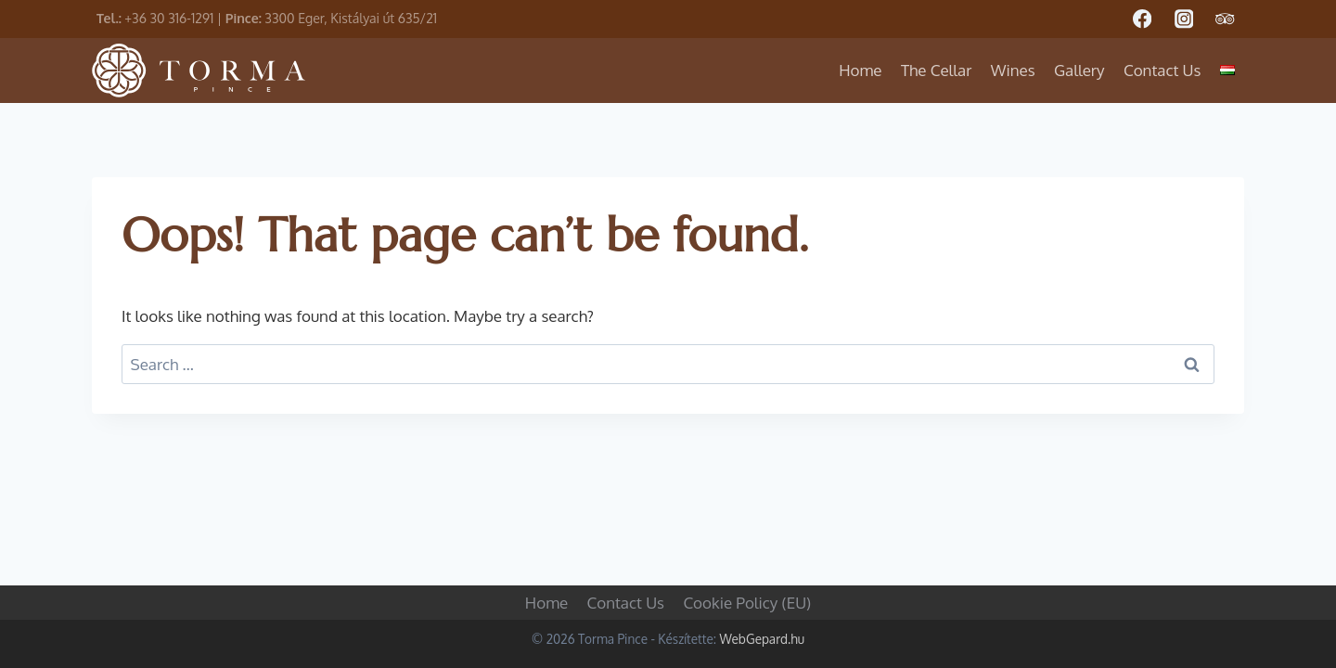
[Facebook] (1142, 19)
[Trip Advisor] (1225, 19)
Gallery (1079, 70)
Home (860, 70)
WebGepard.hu (761, 639)
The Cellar (936, 70)
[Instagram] (1183, 19)
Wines (1013, 70)
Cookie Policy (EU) (747, 602)
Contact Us (1162, 70)
